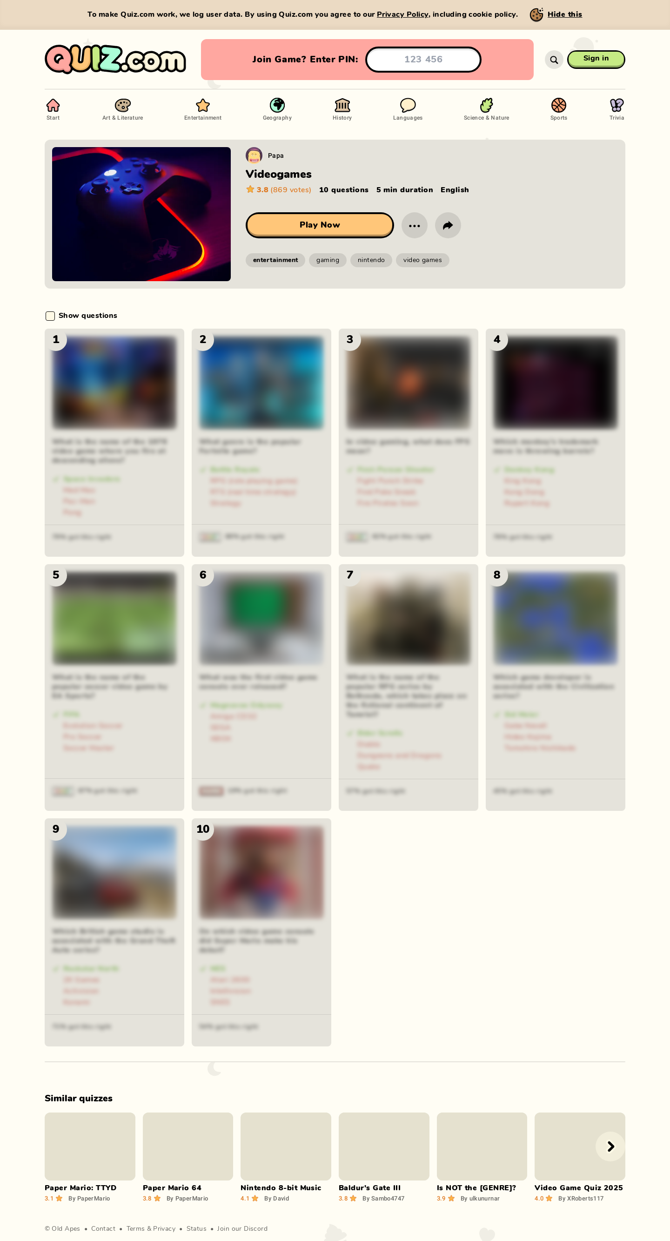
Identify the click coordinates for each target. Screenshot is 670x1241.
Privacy (164, 1229)
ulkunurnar (480, 1198)
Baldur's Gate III (370, 1188)
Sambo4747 (383, 1198)
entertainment (275, 260)
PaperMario (89, 1198)
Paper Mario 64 (172, 1188)
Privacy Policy (403, 14)
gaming (327, 260)
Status (197, 1229)
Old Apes (66, 1229)
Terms (136, 1229)
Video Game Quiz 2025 (579, 1188)
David (276, 1198)
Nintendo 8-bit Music (281, 1188)
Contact (103, 1229)
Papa (276, 155)
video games (422, 260)
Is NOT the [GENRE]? (476, 1188)
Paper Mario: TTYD (80, 1188)
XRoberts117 (580, 1198)
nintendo (371, 260)
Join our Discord (242, 1229)
